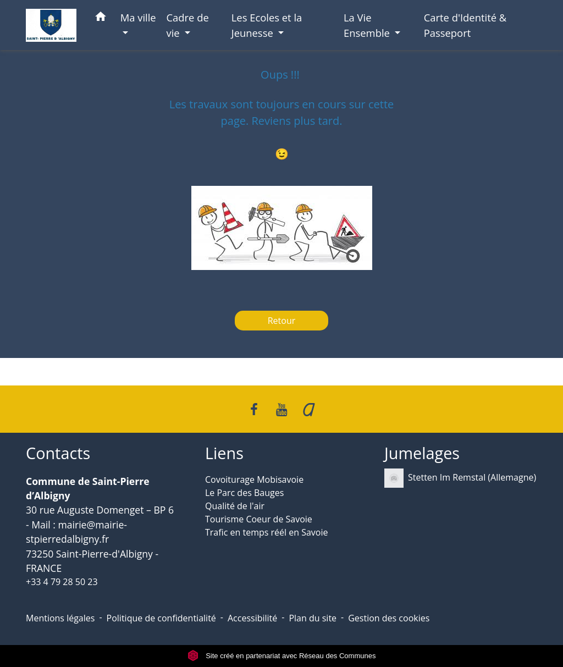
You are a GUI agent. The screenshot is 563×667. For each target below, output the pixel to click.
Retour (282, 321)
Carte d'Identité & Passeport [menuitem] (465, 25)
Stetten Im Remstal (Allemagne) (460, 478)
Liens (224, 453)
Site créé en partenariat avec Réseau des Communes (281, 656)
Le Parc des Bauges (244, 493)
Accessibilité (252, 618)
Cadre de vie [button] (188, 25)
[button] (100, 18)
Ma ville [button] (138, 17)
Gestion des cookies (388, 618)
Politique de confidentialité (161, 618)
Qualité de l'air (234, 506)
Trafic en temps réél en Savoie (266, 532)
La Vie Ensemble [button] (368, 25)
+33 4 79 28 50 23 (62, 582)
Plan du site (312, 618)
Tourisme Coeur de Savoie (258, 519)
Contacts (58, 453)
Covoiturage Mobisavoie (254, 479)
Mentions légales (60, 618)
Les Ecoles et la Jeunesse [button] (266, 25)
